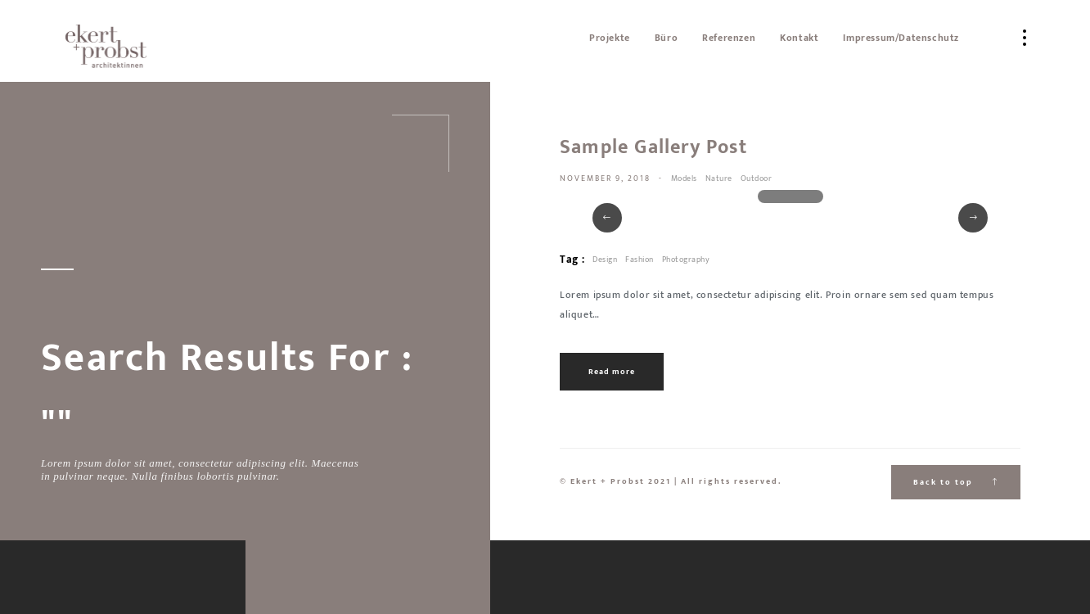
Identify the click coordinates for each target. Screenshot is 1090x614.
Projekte (609, 37)
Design (604, 259)
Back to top (955, 482)
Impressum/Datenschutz (901, 37)
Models (684, 178)
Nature (718, 178)
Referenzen (728, 37)
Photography (686, 259)
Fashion (639, 259)
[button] (607, 218)
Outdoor (756, 178)
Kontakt (799, 37)
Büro (666, 37)
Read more (611, 371)
